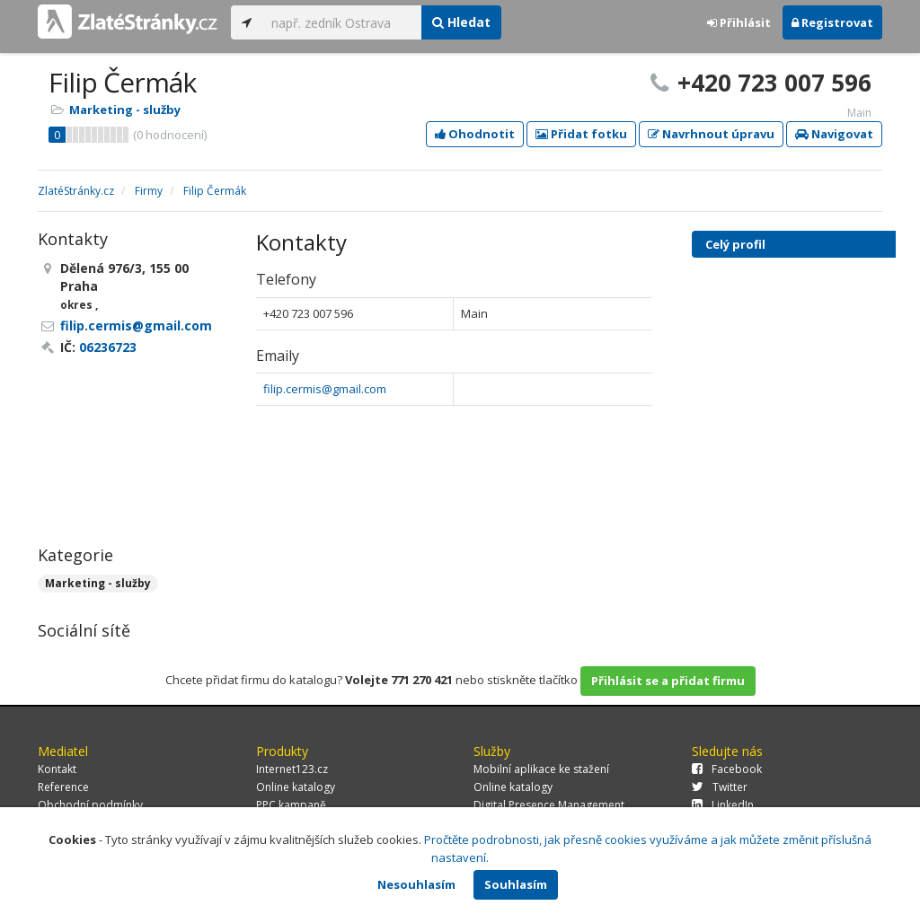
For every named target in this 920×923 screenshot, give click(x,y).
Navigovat (834, 134)
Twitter (720, 787)
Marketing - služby (125, 109)
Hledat (461, 22)
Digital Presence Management (548, 805)
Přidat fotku (581, 134)
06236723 (108, 347)
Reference (63, 787)
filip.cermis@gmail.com (324, 389)
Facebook (727, 769)
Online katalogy (295, 787)
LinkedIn (723, 805)
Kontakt (57, 769)
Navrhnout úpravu (711, 134)
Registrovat (832, 22)
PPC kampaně (291, 805)
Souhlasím (515, 884)
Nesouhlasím (416, 884)
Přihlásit (739, 22)
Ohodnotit (475, 134)
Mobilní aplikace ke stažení (541, 769)
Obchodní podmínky (90, 805)
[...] (341, 22)
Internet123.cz (292, 769)
